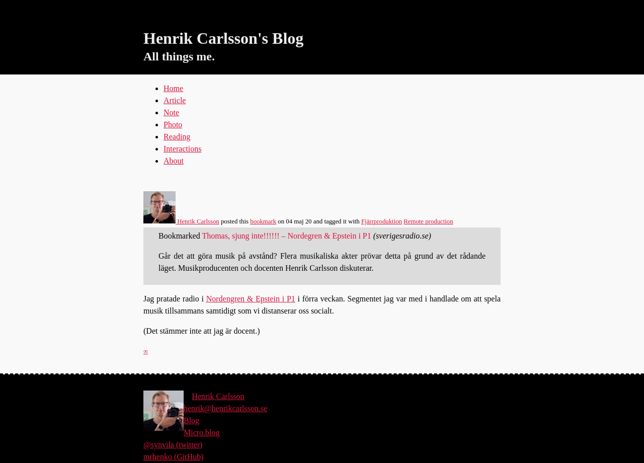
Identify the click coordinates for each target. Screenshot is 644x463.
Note (171, 112)
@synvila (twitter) (172, 444)
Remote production (428, 221)
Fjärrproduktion (381, 221)
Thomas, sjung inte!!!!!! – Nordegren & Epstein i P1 (286, 236)
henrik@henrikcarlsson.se (225, 408)
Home (173, 88)
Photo (173, 124)
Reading (177, 136)
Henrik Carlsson (181, 221)
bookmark (263, 221)
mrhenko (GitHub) (173, 456)
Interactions (183, 148)
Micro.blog (202, 432)
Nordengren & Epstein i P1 (250, 298)
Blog (191, 420)
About (174, 161)
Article (175, 100)
